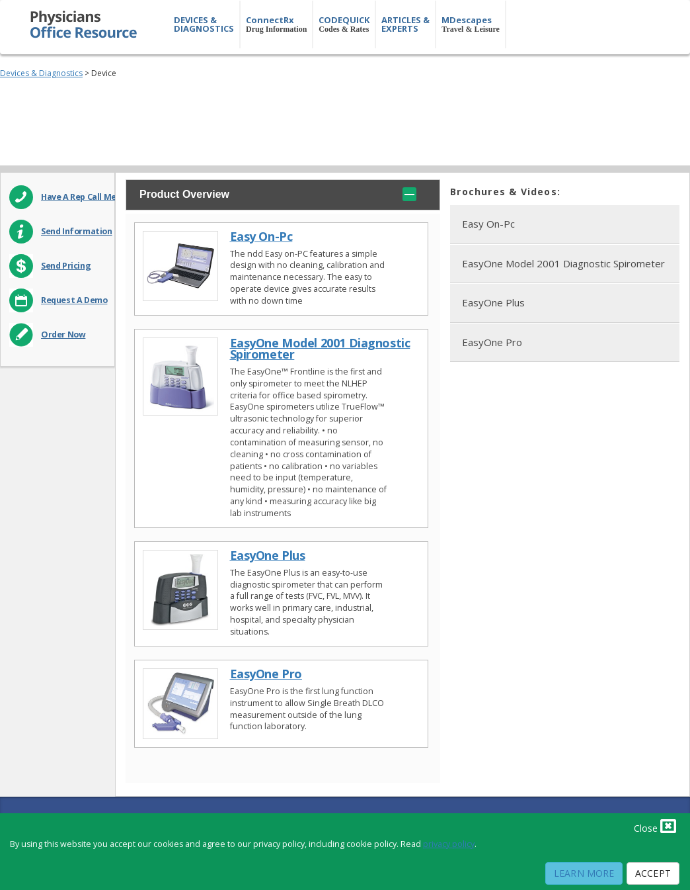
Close (655, 826)
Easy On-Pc (261, 236)
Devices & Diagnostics (41, 73)
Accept (653, 873)
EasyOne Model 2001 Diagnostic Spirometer (320, 348)
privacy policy (449, 844)
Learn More (584, 873)
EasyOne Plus (267, 555)
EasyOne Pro (266, 674)
